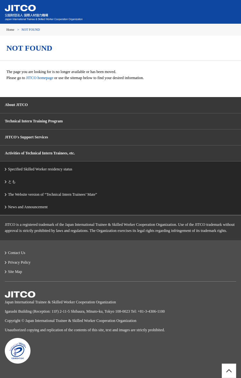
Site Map (15, 271)
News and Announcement (27, 207)
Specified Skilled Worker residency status (40, 169)
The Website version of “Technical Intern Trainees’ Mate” (52, 194)
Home (10, 29)
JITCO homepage (39, 78)
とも (12, 181)
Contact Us (16, 253)
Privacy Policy (19, 262)
